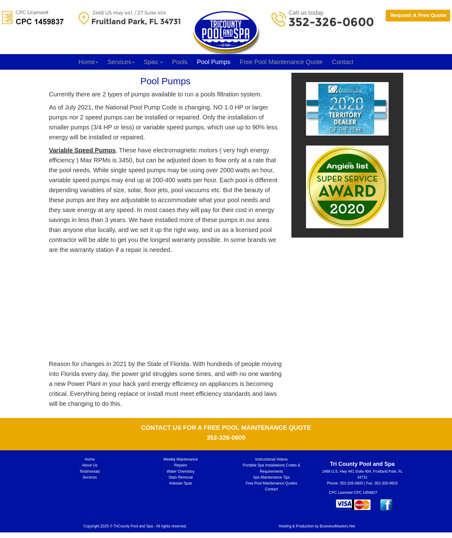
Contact (342, 61)
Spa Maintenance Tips (271, 477)
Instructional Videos (271, 459)
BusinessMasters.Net (337, 526)
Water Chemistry (180, 471)
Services (121, 61)
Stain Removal (180, 477)
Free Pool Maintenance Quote (281, 61)
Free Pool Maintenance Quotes (271, 483)
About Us (89, 465)
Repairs (180, 465)
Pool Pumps (214, 61)
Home (88, 61)
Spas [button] (153, 61)
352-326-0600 (351, 483)
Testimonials (90, 471)
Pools (180, 61)
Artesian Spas (180, 483)
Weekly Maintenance (180, 459)
